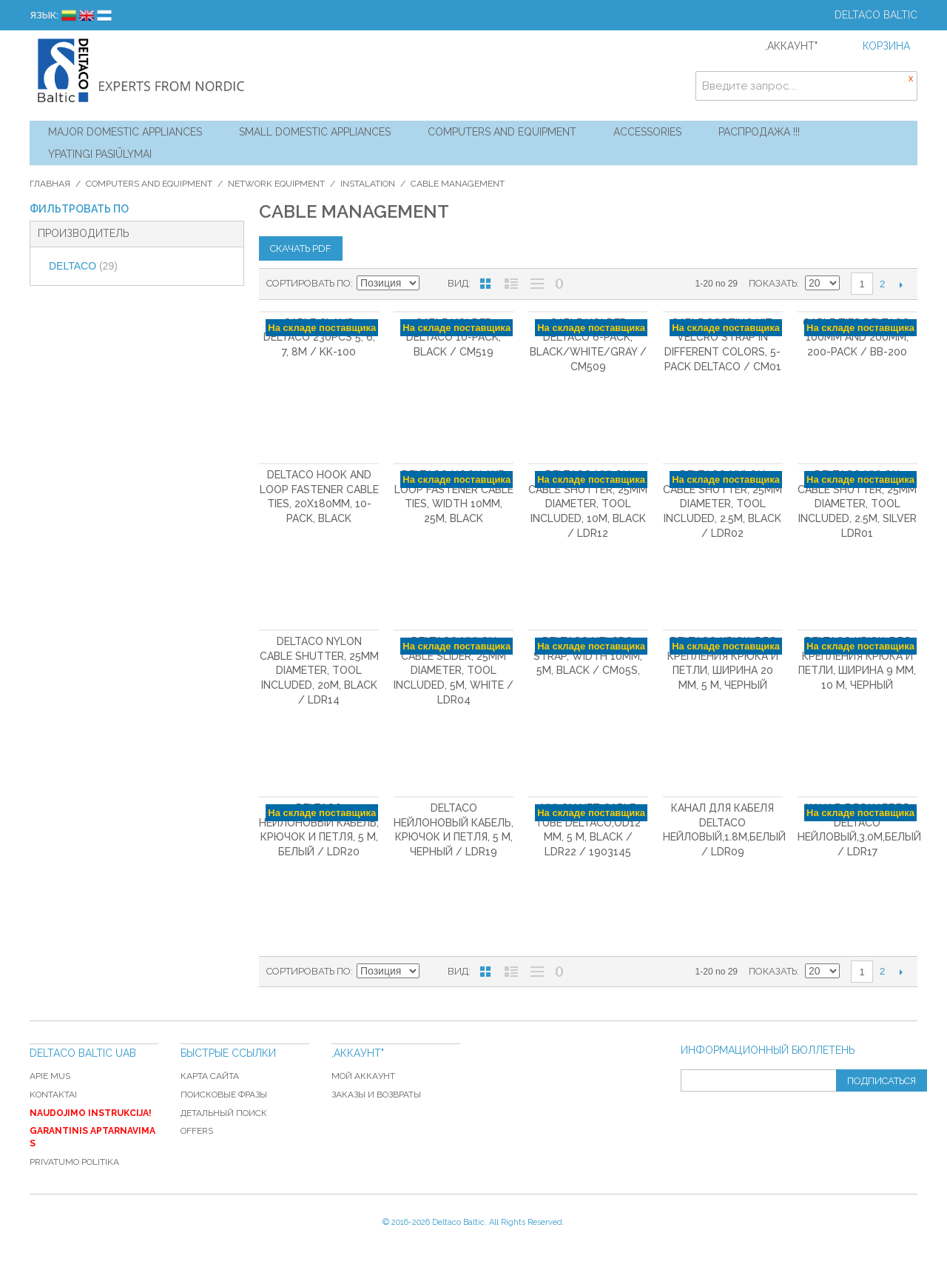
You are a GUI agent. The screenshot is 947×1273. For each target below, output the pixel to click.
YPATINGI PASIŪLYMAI (100, 154)
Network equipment (276, 183)
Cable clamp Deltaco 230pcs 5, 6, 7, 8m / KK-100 (319, 337)
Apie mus (50, 1076)
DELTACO (83, 266)
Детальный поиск (224, 1113)
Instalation (367, 183)
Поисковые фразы (224, 1094)
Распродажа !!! (759, 132)
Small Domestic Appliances (315, 132)
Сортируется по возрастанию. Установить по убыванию (433, 284)
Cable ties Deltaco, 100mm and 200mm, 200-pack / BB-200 (857, 337)
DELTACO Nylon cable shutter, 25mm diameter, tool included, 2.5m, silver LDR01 (857, 503)
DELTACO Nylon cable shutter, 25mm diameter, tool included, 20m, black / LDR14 (319, 670)
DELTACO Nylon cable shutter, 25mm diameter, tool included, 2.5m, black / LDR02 (722, 503)
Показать (773, 283)
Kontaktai (53, 1094)
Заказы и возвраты (376, 1094)
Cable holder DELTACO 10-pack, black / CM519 (453, 337)
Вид (458, 283)
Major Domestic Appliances (125, 132)
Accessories (647, 132)
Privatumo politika (74, 1162)
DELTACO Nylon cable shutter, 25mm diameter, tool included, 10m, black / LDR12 (587, 503)
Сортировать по (308, 283)
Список (511, 284)
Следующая (901, 284)
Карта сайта (210, 1076)
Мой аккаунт (363, 1076)
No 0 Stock (559, 284)
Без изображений (537, 284)
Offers (197, 1131)
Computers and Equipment (502, 132)
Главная (50, 183)
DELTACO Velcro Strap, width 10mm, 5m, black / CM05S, (587, 655)
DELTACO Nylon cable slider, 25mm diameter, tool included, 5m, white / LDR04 (453, 670)
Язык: (44, 15)
